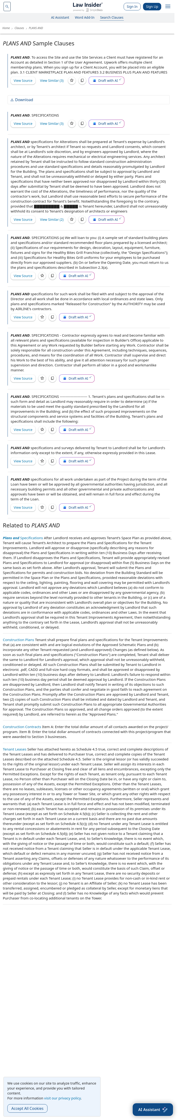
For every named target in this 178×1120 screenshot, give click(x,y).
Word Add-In (85, 17)
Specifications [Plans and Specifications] (23, 537)
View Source (23, 80)
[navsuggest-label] (7, 6)
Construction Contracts (22, 726)
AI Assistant (60, 17)
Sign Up (152, 6)
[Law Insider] (88, 6)
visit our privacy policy (62, 1098)
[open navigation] (168, 6)
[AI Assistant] (152, 1109)
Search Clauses (111, 17)
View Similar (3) (52, 80)
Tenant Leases (14, 749)
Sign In (132, 6)
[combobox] (7, 6)
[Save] (72, 80)
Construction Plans (18, 639)
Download (21, 99)
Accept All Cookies (27, 1108)
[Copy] (82, 80)
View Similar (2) (52, 219)
